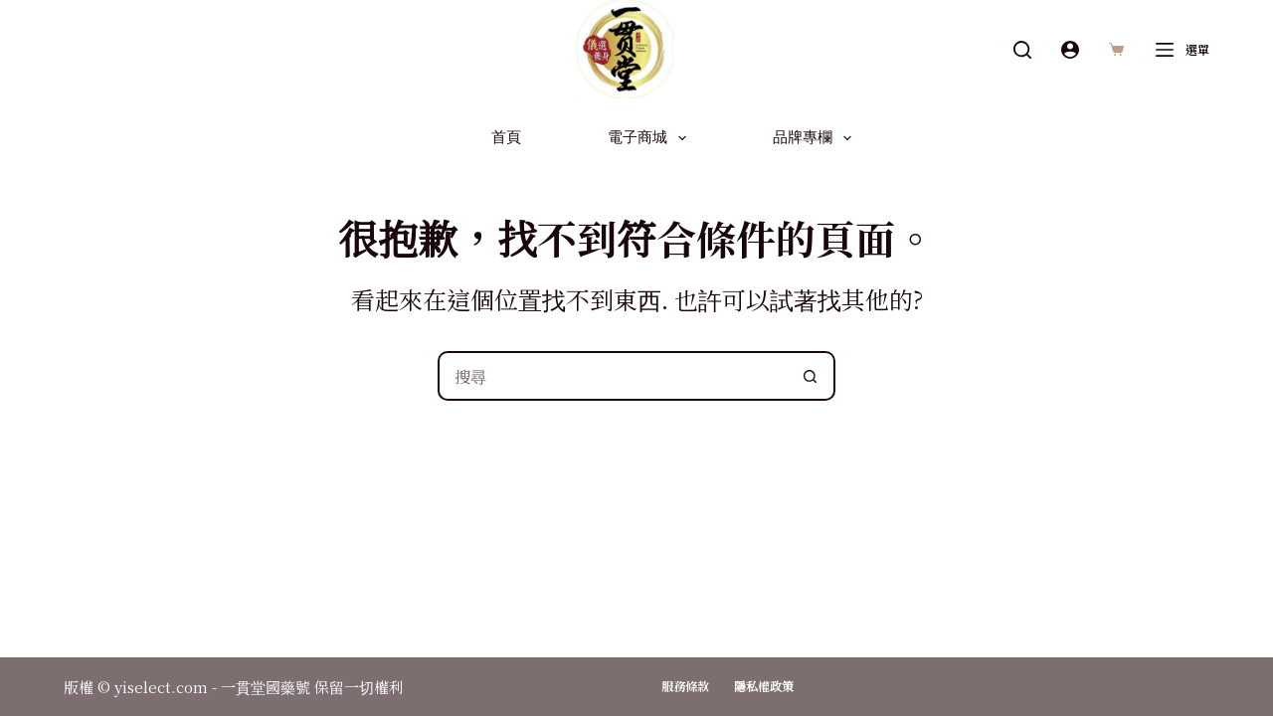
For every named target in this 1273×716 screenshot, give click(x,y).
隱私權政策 (764, 686)
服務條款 (685, 686)
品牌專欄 (816, 138)
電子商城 (651, 138)
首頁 (506, 137)
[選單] (1182, 50)
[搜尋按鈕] (810, 376)
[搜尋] (1022, 50)
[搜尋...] (612, 376)
